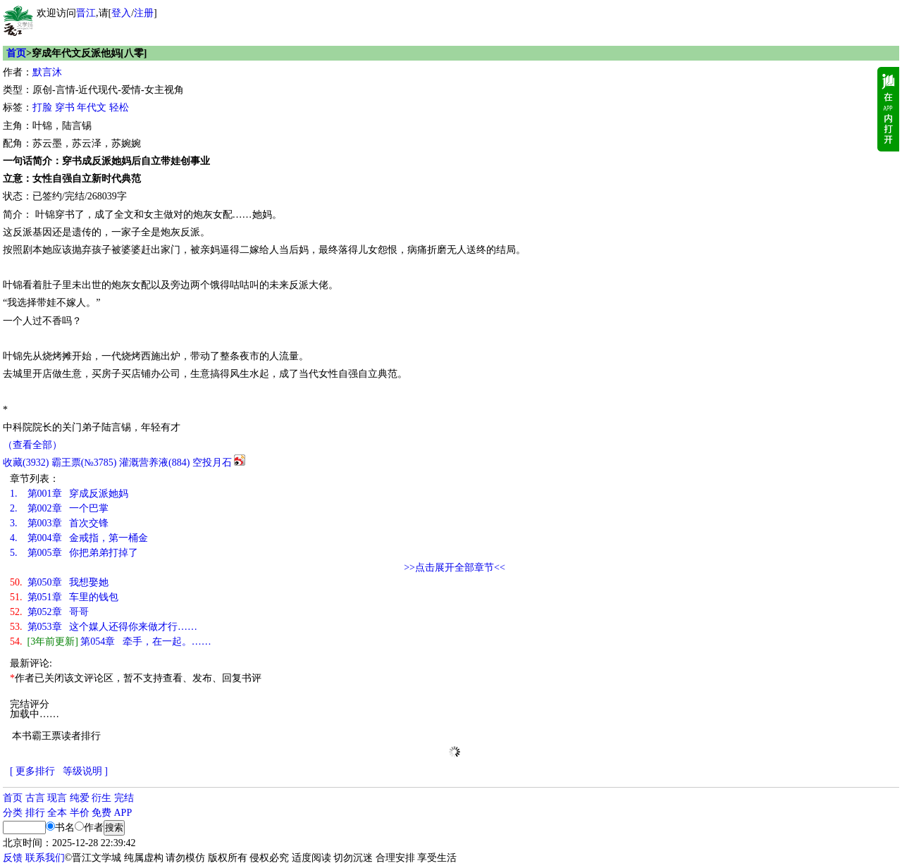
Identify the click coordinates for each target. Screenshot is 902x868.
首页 (16, 53)
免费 (101, 812)
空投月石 (212, 462)
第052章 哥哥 (49, 612)
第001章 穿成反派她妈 (69, 493)
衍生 (101, 798)
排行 (35, 812)
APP (123, 812)
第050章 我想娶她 (59, 582)
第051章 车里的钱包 (64, 597)
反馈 (13, 857)
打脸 (42, 107)
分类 (13, 812)
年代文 (91, 107)
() (26, 462)
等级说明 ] (85, 771)
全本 (57, 812)
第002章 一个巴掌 (59, 508)
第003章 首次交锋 (59, 523)
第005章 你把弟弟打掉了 (74, 552)
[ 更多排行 (32, 771)
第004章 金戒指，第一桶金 (79, 538)
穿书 (65, 107)
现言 (57, 798)
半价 (79, 812)
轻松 (119, 107)
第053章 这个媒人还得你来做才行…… (103, 626)
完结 (124, 798)
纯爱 (79, 798)
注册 (144, 13)
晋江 (86, 13)
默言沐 (47, 72)
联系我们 (45, 857)
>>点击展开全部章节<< (454, 567)
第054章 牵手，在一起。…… (110, 641)
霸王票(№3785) (84, 462)
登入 (121, 13)
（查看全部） (32, 445)
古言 (35, 798)
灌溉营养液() (154, 462)
